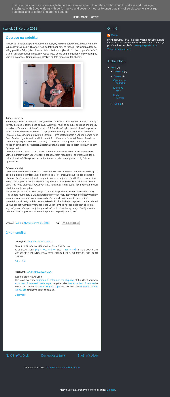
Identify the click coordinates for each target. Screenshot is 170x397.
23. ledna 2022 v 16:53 (39, 241)
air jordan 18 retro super (48, 286)
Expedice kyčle (118, 89)
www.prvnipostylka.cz (146, 45)
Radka (114, 35)
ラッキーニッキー (45, 249)
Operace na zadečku (119, 82)
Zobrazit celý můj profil (119, 49)
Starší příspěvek (88, 355)
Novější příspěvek (17, 355)
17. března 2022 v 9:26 (39, 271)
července (119, 71)
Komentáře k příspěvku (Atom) (63, 367)
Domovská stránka (53, 355)
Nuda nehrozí (118, 97)
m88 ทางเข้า (70, 249)
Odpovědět (20, 261)
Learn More (80, 17)
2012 (114, 67)
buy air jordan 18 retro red (82, 283)
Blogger (111, 389)
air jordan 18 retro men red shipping (55, 280)
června (118, 76)
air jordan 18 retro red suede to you (33, 283)
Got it (95, 17)
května (118, 103)
